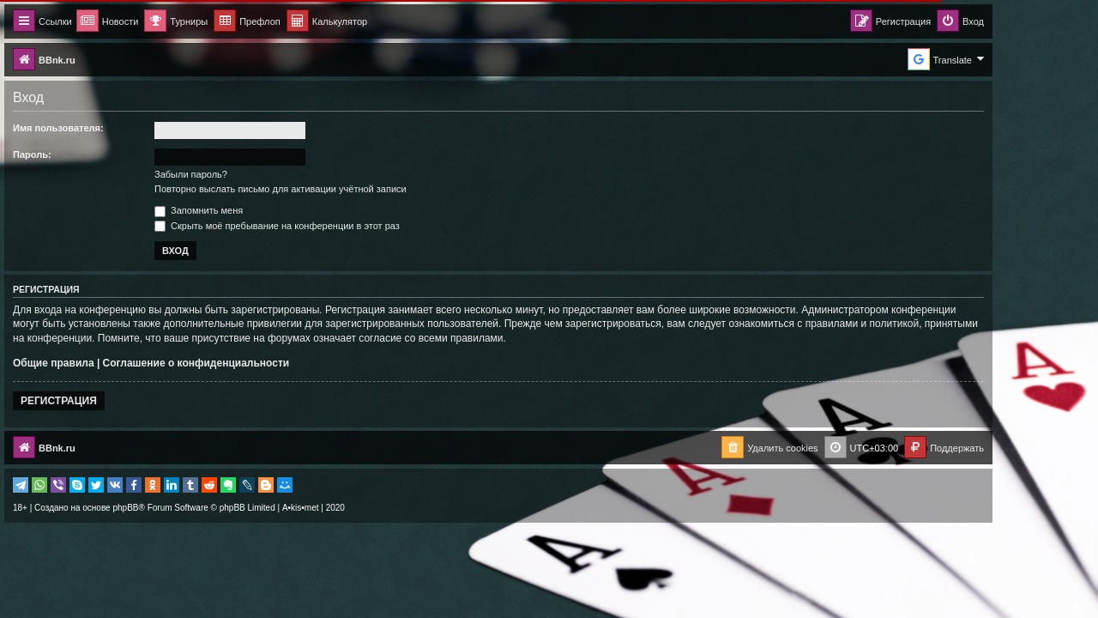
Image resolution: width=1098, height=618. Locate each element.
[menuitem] (377, 21)
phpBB (176, 507)
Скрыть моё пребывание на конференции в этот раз (327, 226)
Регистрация (109, 401)
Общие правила (104, 363)
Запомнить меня (249, 210)
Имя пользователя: (108, 128)
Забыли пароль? (241, 174)
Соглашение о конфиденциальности (247, 363)
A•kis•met (351, 507)
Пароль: (82, 154)
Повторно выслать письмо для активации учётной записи (331, 189)
